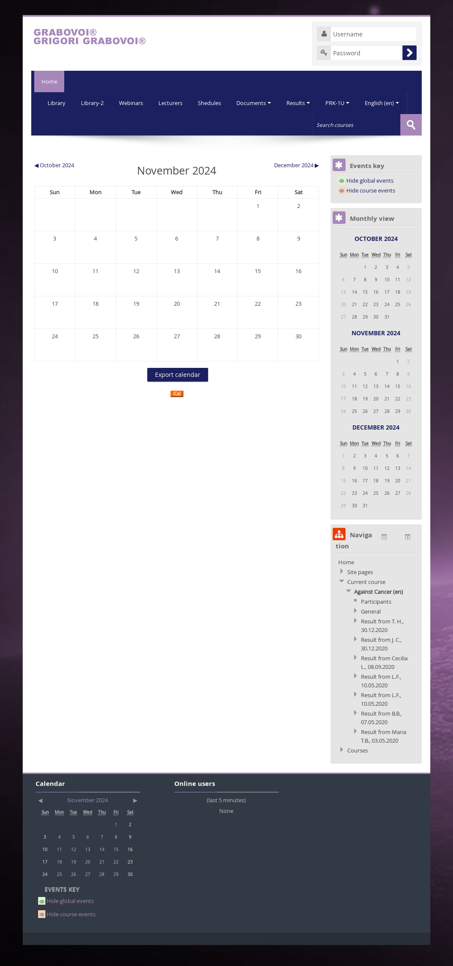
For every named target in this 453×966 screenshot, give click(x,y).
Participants (376, 622)
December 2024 (375, 448)
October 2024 (376, 260)
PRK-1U (344, 103)
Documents (258, 103)
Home (48, 81)
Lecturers (173, 103)
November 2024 (376, 354)
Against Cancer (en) (378, 613)
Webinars (133, 103)
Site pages (360, 593)
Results (304, 103)
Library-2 (93, 103)
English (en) (65, 124)
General (371, 632)
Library (57, 103)
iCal (177, 415)
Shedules (213, 103)
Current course (366, 603)
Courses (357, 771)
